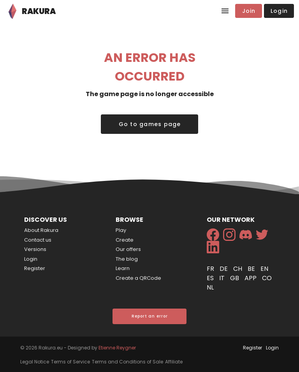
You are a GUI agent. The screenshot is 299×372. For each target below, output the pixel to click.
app (251, 278)
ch (238, 268)
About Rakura (41, 230)
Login (30, 259)
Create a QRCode (138, 278)
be (252, 268)
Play (121, 230)
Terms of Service (70, 361)
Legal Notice (34, 361)
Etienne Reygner (117, 347)
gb (235, 278)
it (222, 278)
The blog (127, 259)
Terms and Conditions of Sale (127, 361)
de (224, 268)
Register (34, 268)
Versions (35, 249)
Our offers (128, 249)
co (267, 278)
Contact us (37, 240)
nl (210, 287)
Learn (123, 268)
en (264, 268)
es (211, 278)
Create (125, 240)
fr (211, 268)
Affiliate (174, 361)
